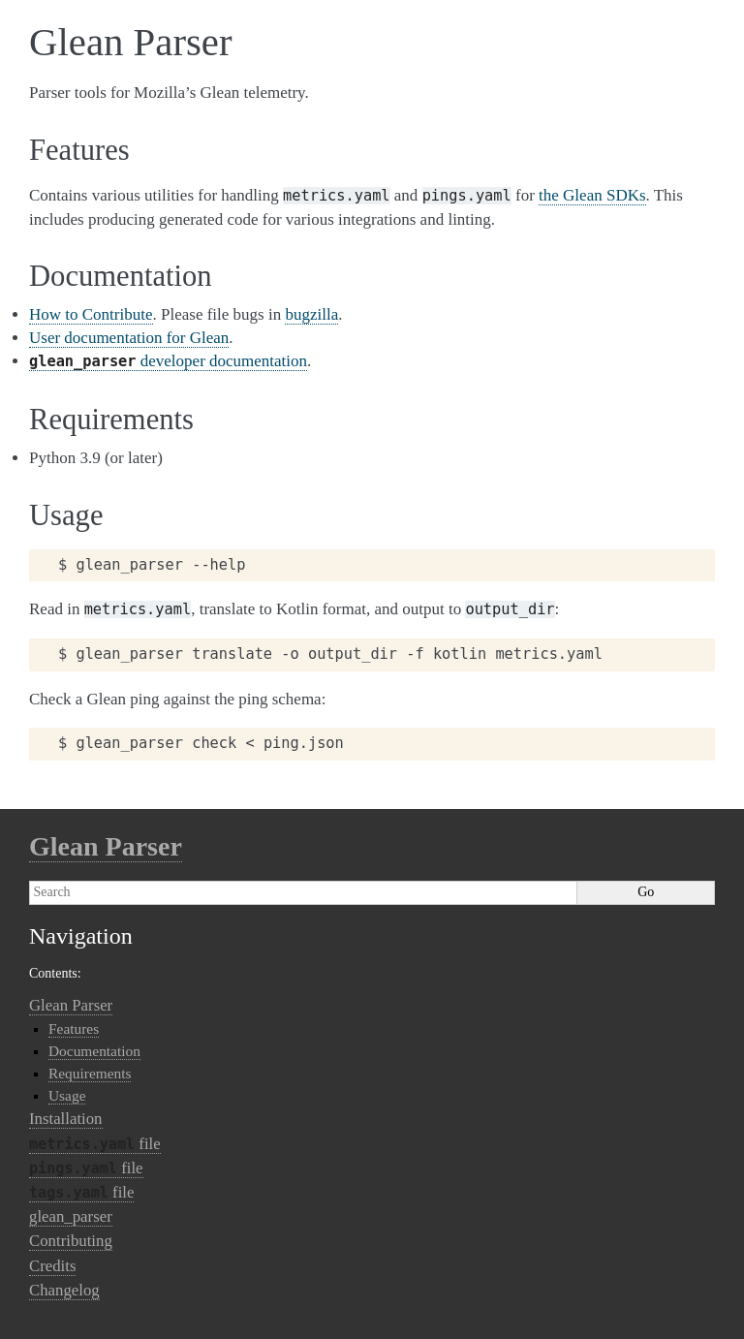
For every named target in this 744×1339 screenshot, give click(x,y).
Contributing (70, 1240)
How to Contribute (91, 314)
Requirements (89, 1073)
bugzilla (311, 314)
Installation (66, 1118)
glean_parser (70, 1216)
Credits (52, 1266)
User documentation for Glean (129, 337)
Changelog (64, 1290)
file (95, 1144)
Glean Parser (105, 846)
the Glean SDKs (592, 195)
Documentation (94, 1051)
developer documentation (168, 361)
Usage (66, 1095)
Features (73, 1028)
